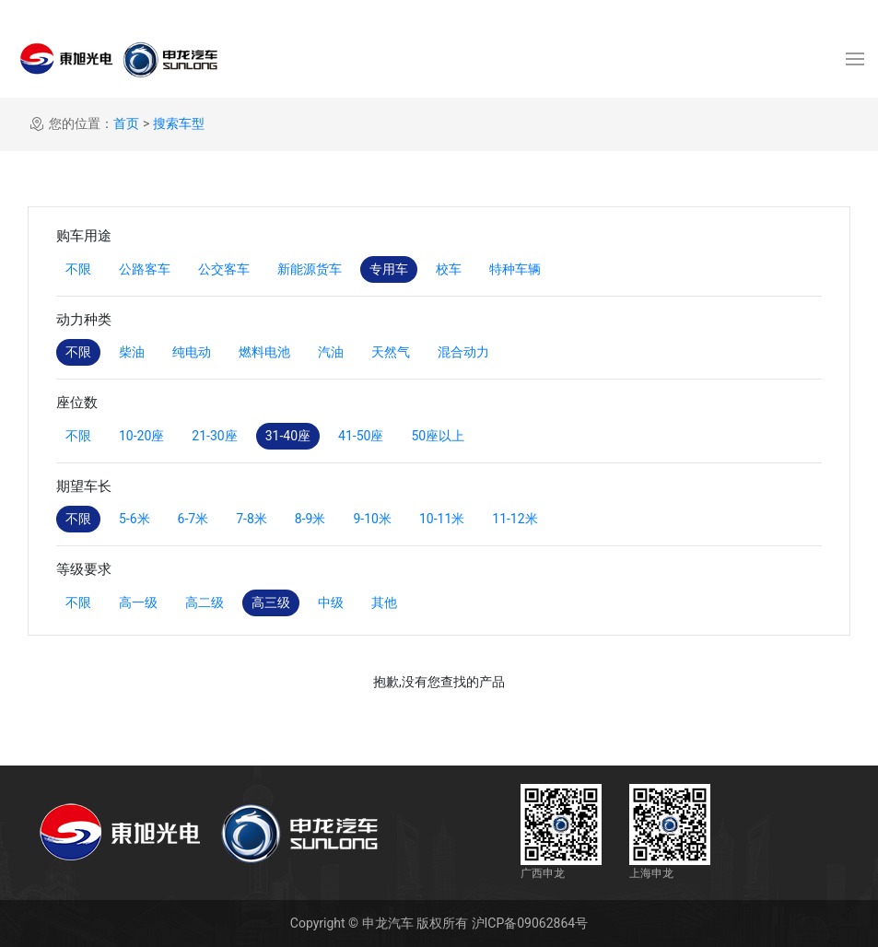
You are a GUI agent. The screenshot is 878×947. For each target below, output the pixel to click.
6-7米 (193, 518)
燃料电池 (264, 352)
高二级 (204, 602)
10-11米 (441, 518)
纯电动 (191, 352)
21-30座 (214, 435)
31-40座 (287, 435)
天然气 (390, 352)
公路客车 (144, 269)
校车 (449, 269)
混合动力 (463, 352)
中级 (331, 602)
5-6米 (134, 518)
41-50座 (360, 435)
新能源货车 (309, 269)
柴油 (132, 352)
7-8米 (251, 518)
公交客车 (224, 269)
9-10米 (372, 518)
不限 (78, 269)
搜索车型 (179, 123)
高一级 (138, 602)
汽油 (331, 352)
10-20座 (141, 435)
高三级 (271, 602)
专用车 (388, 269)
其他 (384, 602)
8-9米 (310, 518)
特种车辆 (515, 269)
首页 (126, 123)
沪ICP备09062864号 (530, 923)
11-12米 (514, 518)
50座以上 (437, 435)
